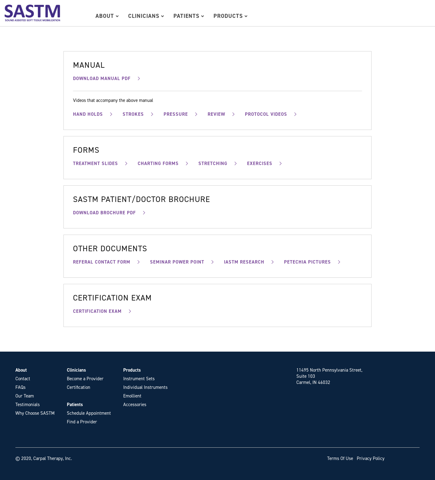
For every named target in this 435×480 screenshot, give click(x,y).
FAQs (20, 387)
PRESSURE (176, 114)
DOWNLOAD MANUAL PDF (102, 78)
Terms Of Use (340, 458)
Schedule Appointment (89, 413)
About (107, 16)
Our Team (24, 396)
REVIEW (216, 114)
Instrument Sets (139, 379)
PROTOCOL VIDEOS (266, 114)
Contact (22, 379)
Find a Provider (82, 422)
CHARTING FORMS (158, 163)
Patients (188, 16)
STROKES (133, 114)
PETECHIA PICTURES (307, 262)
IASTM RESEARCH (244, 262)
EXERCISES (259, 163)
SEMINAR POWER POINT (177, 262)
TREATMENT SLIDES (95, 163)
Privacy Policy (370, 458)
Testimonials (27, 404)
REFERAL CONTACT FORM (101, 262)
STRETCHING (212, 163)
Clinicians (146, 16)
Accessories (134, 404)
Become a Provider (85, 379)
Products (230, 16)
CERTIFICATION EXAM (97, 311)
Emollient (132, 396)
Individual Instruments (145, 387)
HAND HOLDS (88, 114)
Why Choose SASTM (35, 413)
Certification (78, 387)
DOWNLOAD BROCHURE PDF (104, 213)
